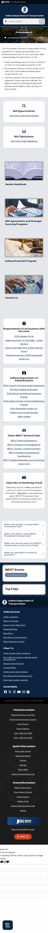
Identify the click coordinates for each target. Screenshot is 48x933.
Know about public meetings (15, 680)
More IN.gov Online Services (15, 637)
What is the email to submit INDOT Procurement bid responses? (20, 534)
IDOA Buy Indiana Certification (24, 389)
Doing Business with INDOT (18, 37)
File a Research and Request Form (17, 676)
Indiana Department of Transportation (25, 15)
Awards (23, 810)
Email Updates (23, 797)
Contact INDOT (9, 668)
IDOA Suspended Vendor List (24, 408)
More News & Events (16, 575)
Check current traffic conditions (17, 653)
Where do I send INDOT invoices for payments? (20, 553)
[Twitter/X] (9, 691)
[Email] (23, 691)
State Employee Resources (23, 774)
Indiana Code (23, 801)
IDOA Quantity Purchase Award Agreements (24, 385)
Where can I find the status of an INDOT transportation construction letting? (22, 544)
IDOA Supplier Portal (24, 336)
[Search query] (23, 21)
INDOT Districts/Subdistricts (24, 440)
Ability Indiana (24, 416)
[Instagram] (14, 691)
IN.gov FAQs (23, 769)
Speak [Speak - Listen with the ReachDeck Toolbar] (22, 836)
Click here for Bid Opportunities (24, 115)
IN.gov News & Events (23, 792)
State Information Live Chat (23, 715)
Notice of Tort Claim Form (14, 625)
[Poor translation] (6, 862)
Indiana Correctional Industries (24, 412)
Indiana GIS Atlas (10, 629)
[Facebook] (5, 691)
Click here (21, 493)
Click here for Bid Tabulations (24, 141)
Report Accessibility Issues (23, 829)
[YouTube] (19, 691)
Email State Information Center (23, 719)
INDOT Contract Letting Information (24, 448)
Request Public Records (13, 663)
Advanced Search (23, 756)
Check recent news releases (15, 672)
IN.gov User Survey (23, 751)
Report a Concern (11, 621)
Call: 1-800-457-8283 (23, 733)
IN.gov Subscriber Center (14, 641)
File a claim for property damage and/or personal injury (20, 658)
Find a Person (23, 724)
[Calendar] (28, 691)
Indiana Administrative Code (23, 806)
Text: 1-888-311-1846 (23, 738)
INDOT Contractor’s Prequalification (24, 444)
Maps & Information (23, 788)
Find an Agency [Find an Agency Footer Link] (23, 728)
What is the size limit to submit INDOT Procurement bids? (21, 525)
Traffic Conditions (10, 617)
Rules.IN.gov (8, 633)
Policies (23, 760)
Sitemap (23, 765)
